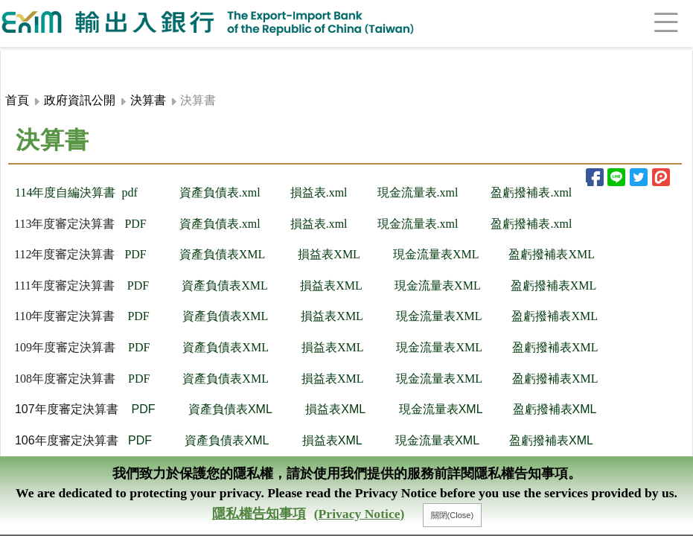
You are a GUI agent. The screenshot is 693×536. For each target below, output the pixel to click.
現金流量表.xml (418, 192)
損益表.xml (319, 223)
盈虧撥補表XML (554, 285)
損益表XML (329, 254)
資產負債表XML (222, 254)
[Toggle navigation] (648, 23)
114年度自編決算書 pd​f (76, 192)
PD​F (135, 254)
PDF (135, 223)
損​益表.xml (319, 192)
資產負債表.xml (220, 192)
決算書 (148, 100)
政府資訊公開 (79, 100)
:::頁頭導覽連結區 (42, 59)
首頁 (17, 100)
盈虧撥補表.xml (531, 192)
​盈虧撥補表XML (551, 254)
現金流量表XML (436, 254)
